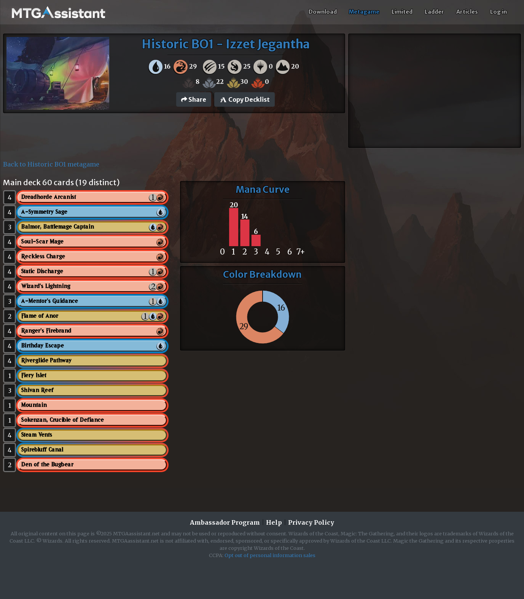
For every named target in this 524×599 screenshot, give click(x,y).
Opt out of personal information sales (270, 555)
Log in (498, 11)
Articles (467, 11)
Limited (402, 11)
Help (274, 522)
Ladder (434, 11)
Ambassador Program (225, 522)
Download (323, 11)
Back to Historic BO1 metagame (51, 164)
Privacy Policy (311, 522)
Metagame (364, 11)
